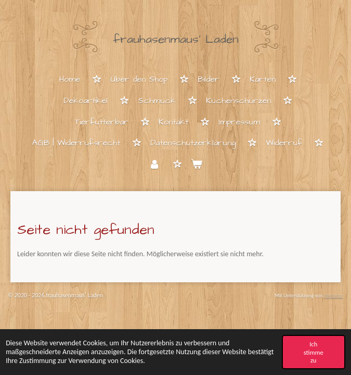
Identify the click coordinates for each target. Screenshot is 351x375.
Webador (333, 295)
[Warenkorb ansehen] (196, 165)
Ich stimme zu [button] (313, 352)
